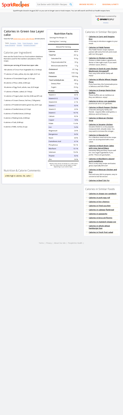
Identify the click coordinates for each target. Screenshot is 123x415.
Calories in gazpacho (98, 213)
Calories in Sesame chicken (101, 124)
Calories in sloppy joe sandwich (102, 193)
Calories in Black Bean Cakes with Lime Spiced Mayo (101, 146)
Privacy (49, 243)
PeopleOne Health (75, 243)
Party (19, 43)
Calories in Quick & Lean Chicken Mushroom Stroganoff (103, 69)
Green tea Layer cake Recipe (23, 39)
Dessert (19, 45)
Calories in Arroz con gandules (102, 101)
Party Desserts (28, 43)
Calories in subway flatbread (101, 209)
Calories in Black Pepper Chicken (103, 107)
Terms (41, 243)
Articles (106, 23)
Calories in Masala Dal (98, 135)
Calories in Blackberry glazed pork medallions (101, 159)
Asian (36, 43)
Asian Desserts (10, 45)
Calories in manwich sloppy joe (102, 221)
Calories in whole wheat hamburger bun (99, 227)
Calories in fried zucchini (99, 205)
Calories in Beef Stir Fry (99, 180)
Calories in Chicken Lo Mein (101, 58)
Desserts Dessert (29, 45)
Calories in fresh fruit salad (101, 232)
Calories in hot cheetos (99, 201)
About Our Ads (60, 243)
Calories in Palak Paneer (99, 47)
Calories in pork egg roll (99, 197)
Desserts (13, 43)
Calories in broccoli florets (100, 217)
